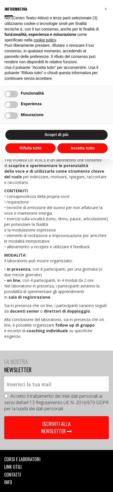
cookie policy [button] (45, 40)
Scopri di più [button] (57, 134)
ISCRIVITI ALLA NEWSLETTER (56, 427)
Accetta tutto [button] (83, 148)
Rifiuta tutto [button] (30, 148)
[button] (105, 8)
